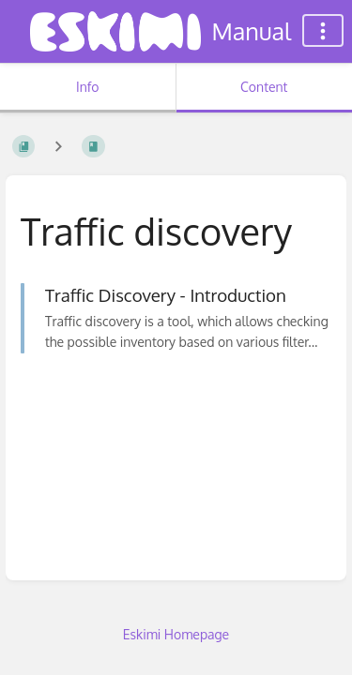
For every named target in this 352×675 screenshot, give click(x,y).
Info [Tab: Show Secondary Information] (87, 87)
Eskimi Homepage (176, 634)
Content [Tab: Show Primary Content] (263, 87)
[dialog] (317, 637)
